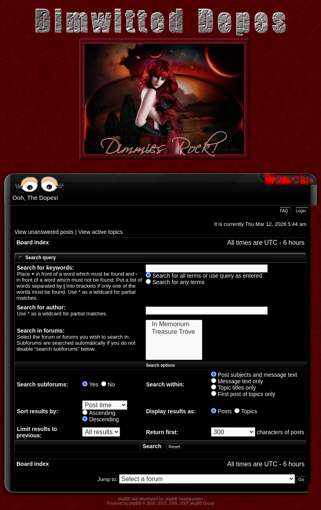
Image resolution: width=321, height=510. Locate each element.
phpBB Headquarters (184, 499)
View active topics (100, 232)
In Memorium (173, 324)
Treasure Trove (173, 332)
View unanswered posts (44, 232)
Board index (32, 242)
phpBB (135, 503)
